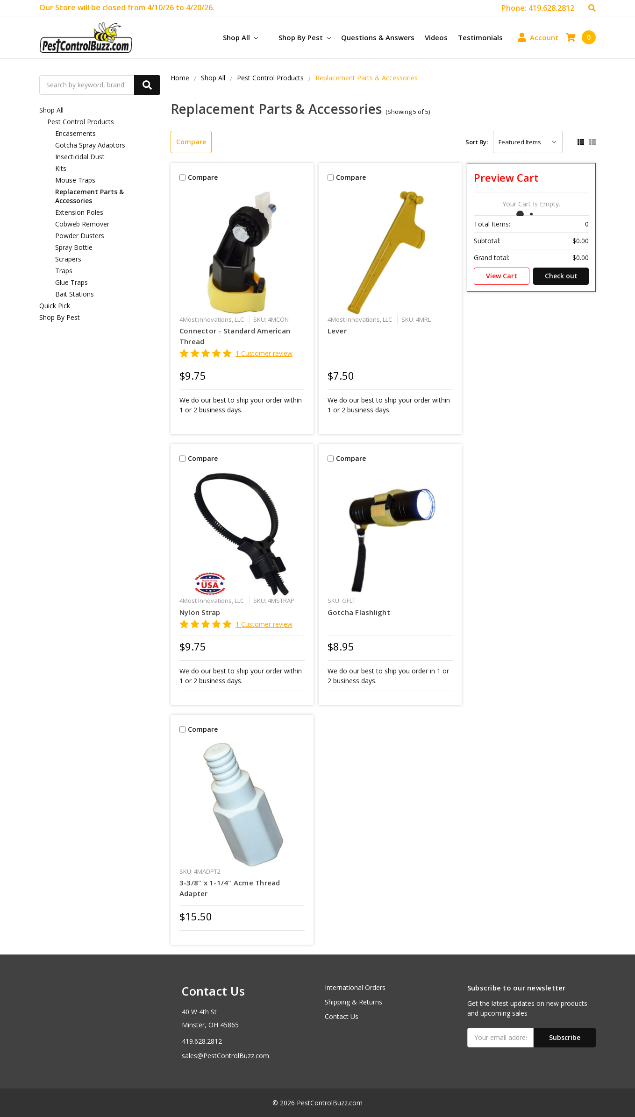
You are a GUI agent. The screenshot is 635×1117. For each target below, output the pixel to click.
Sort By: (476, 142)
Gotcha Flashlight (359, 612)
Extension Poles (79, 212)
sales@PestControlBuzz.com (225, 1055)
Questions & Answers (377, 37)
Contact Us (341, 1016)
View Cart (501, 275)
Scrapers (68, 259)
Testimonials (480, 37)
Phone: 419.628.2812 (537, 8)
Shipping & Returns (353, 1001)
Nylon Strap (200, 612)
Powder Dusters (79, 235)
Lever (337, 330)
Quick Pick (54, 305)
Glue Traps (71, 282)
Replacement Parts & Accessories (89, 196)
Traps (63, 270)
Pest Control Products (80, 121)
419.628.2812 (202, 1041)
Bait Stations (74, 294)
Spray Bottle (74, 247)
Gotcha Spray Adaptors (90, 145)
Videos (436, 37)
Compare (191, 141)
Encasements (75, 133)
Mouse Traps (75, 180)
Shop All (240, 37)
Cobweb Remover (82, 223)
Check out (561, 275)
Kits (60, 168)
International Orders (355, 987)
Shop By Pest (304, 37)
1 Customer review (264, 353)
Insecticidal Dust (80, 156)
